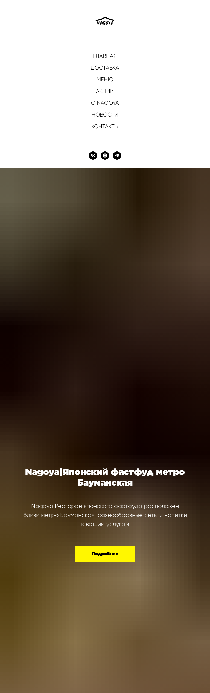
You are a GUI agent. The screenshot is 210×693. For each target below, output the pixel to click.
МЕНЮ (105, 79)
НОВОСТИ (105, 115)
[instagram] (105, 155)
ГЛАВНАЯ (105, 56)
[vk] (93, 155)
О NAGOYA (105, 103)
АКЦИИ (105, 91)
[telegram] (117, 155)
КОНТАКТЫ (105, 126)
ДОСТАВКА (105, 68)
